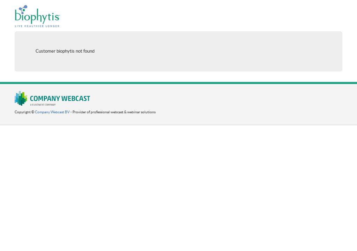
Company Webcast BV (52, 112)
